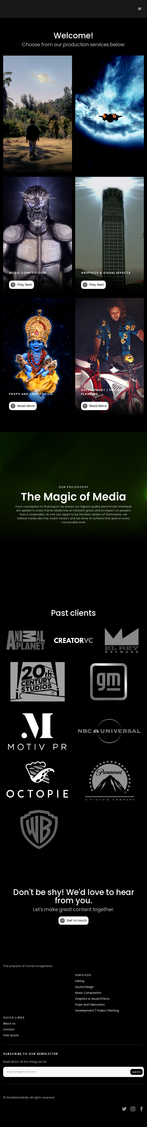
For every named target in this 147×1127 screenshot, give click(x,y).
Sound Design (84, 987)
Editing (79, 981)
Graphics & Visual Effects (92, 999)
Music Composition (88, 993)
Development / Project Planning (97, 1010)
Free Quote (11, 1035)
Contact (9, 1029)
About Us (9, 1023)
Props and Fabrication (90, 1005)
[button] (139, 9)
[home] (28, 9)
